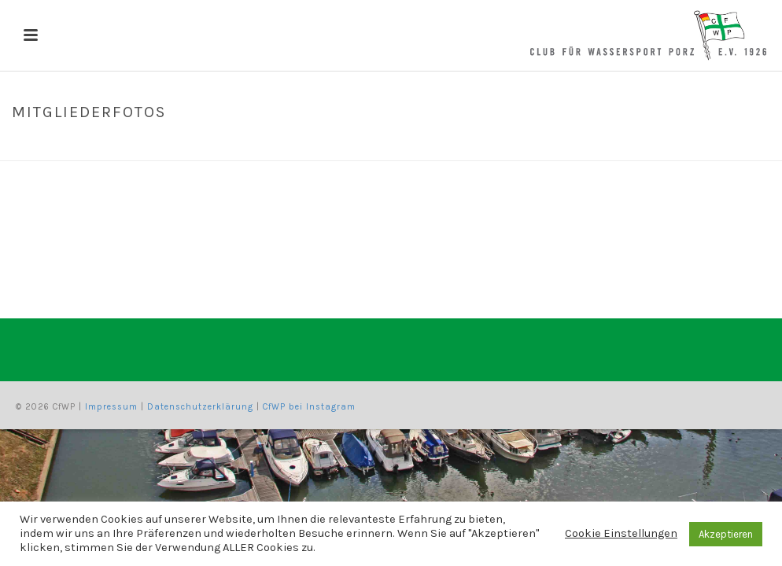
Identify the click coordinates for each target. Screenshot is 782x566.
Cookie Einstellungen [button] (621, 533)
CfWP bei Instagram (309, 407)
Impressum (111, 407)
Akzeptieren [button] (726, 534)
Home (649, 145)
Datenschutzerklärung (200, 407)
